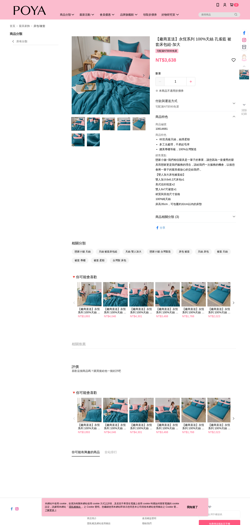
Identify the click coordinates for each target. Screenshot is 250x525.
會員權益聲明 (149, 518)
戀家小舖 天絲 (83, 251)
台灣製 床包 (119, 260)
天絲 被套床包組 (108, 251)
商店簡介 (91, 518)
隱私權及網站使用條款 (99, 523)
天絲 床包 (203, 251)
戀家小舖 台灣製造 (160, 251)
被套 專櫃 (80, 260)
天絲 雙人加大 (133, 251)
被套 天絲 (222, 251)
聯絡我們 (147, 523)
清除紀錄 (244, 112)
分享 (160, 228)
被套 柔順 (99, 260)
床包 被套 (184, 251)
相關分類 (79, 243)
